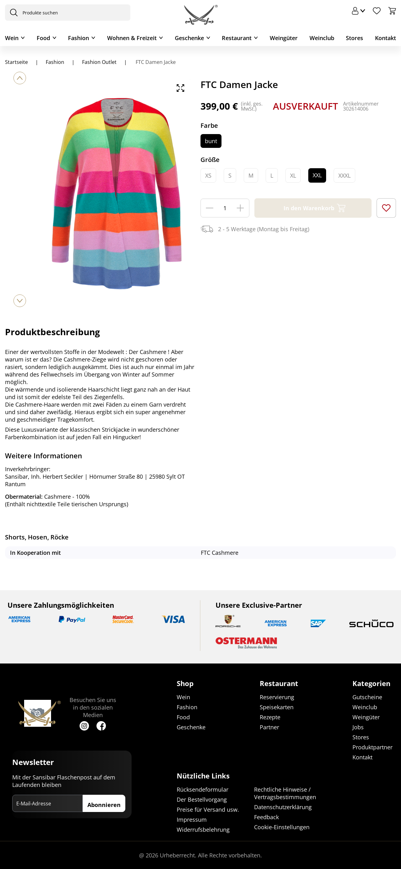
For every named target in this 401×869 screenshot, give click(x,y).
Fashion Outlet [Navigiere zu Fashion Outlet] (99, 62)
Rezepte (270, 717)
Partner (269, 727)
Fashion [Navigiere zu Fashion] (55, 62)
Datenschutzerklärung (283, 807)
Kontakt (385, 38)
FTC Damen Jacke (155, 62)
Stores (354, 38)
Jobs (358, 727)
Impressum (192, 819)
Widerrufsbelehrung (203, 829)
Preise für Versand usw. (208, 809)
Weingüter (284, 38)
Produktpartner (372, 747)
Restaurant (237, 38)
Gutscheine (367, 697)
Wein (11, 38)
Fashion (78, 38)
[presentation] (12, 12)
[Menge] (225, 208)
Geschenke (189, 38)
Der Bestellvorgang (202, 799)
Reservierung (277, 697)
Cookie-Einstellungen (282, 827)
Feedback (266, 817)
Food (43, 38)
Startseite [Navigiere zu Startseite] (16, 62)
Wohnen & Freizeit (132, 38)
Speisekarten (277, 707)
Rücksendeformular (202, 789)
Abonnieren (104, 805)
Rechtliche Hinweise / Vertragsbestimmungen (285, 793)
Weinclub (322, 38)
